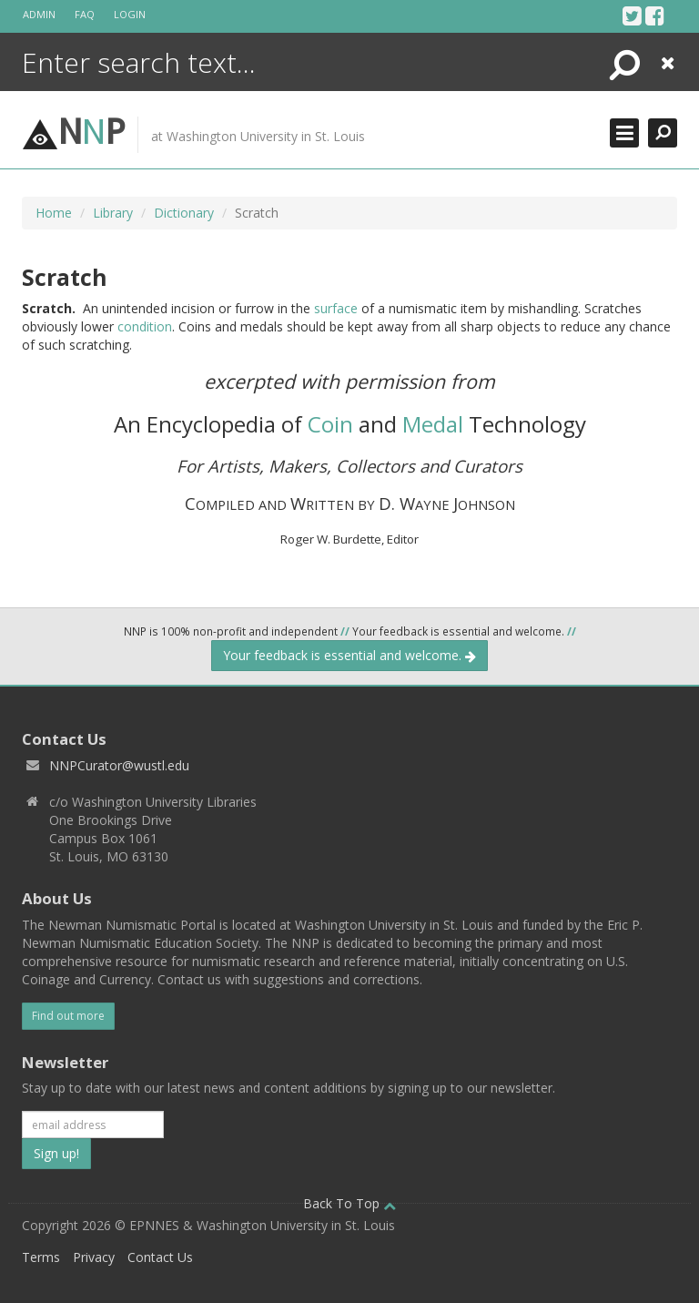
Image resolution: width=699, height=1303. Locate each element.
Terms (41, 1257)
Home (53, 212)
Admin (39, 14)
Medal (432, 424)
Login (130, 14)
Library (113, 212)
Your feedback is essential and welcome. (349, 655)
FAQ (85, 14)
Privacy (94, 1257)
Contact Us (160, 1257)
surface (336, 308)
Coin (330, 424)
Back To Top (349, 1203)
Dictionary (184, 212)
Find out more (68, 1015)
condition (144, 326)
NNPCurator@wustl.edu (119, 765)
